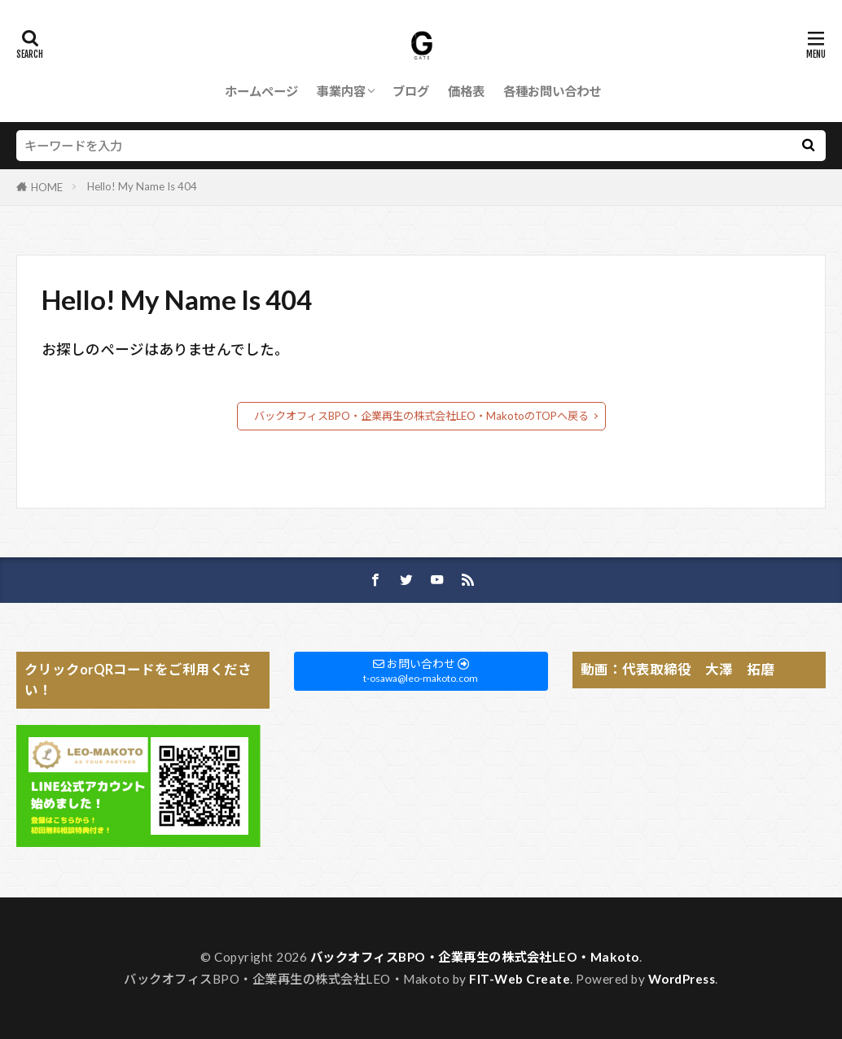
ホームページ (261, 91)
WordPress (682, 978)
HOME (47, 187)
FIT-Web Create (519, 978)
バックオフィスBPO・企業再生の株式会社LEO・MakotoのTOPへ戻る (421, 415)
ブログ (410, 91)
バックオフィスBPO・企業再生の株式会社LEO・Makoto (474, 957)
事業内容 (341, 91)
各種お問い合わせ (552, 91)
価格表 (466, 91)
